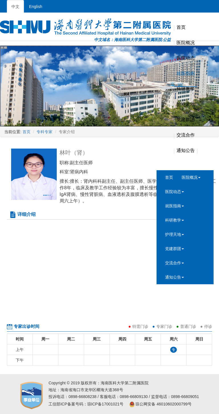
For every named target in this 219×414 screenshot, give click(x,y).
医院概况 (186, 43)
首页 (181, 27)
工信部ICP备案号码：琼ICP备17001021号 (85, 404)
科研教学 (186, 89)
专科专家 (44, 131)
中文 (15, 6)
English (35, 6)
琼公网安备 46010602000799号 (160, 404)
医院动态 (186, 58)
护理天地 (186, 104)
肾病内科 (79, 171)
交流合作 (186, 135)
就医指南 (186, 74)
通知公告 (186, 151)
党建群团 (186, 120)
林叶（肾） (74, 152)
